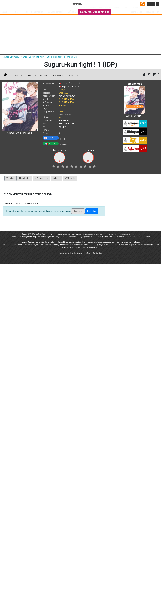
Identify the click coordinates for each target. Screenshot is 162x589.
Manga (28, 4)
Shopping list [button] (41, 178)
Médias (72, 12)
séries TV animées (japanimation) (126, 234)
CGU (93, 253)
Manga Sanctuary (39, 234)
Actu (17, 12)
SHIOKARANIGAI (66, 99)
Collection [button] (24, 178)
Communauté (55, 12)
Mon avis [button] (70, 178)
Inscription (153, 12)
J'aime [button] (10, 178)
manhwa (97, 234)
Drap (61, 112)
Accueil (6, 12)
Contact (99, 253)
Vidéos (43, 75)
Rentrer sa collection (82, 253)
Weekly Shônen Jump (120, 8)
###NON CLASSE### (88, 8)
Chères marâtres (104, 8)
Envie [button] (56, 178)
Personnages (58, 75)
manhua (105, 234)
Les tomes (16, 75)
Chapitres (74, 75)
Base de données (34, 12)
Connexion (135, 12)
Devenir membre (66, 253)
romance (63, 105)
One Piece (134, 8)
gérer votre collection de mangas (71, 237)
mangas (90, 234)
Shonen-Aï (63, 93)
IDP (60, 117)
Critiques (31, 75)
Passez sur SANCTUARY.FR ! (94, 12)
